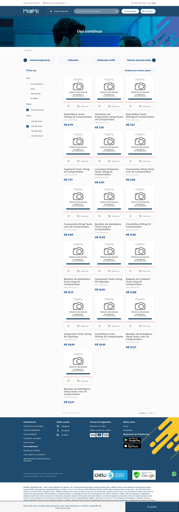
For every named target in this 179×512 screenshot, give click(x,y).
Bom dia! (144, 3)
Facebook (63, 430)
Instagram (63, 426)
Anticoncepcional (40, 60)
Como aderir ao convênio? (34, 455)
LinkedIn (62, 435)
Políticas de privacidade (33, 426)
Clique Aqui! (72, 489)
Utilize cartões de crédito (100, 430)
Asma (30, 89)
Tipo (28, 78)
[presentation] (25, 60)
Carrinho (148, 11)
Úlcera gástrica (34, 84)
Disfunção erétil (106, 60)
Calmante (73, 60)
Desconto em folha (97, 426)
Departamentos (59, 11)
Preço (28, 116)
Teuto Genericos (35, 110)
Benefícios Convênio (31, 450)
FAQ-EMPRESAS (29, 434)
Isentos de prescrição (139, 60)
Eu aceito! (152, 507)
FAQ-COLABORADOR (31, 430)
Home (27, 50)
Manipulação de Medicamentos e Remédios (37, 460)
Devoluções (127, 430)
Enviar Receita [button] (130, 11)
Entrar (125, 426)
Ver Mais (34, 98)
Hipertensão (33, 93)
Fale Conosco (28, 442)
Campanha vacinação (32, 438)
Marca (28, 104)
